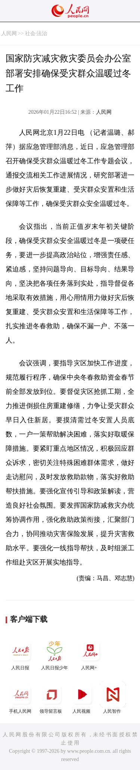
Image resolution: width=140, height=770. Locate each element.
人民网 (9, 33)
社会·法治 (36, 33)
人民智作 (113, 697)
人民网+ (90, 654)
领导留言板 (51, 697)
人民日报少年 (54, 654)
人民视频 (82, 697)
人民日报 (21, 654)
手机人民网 (21, 697)
